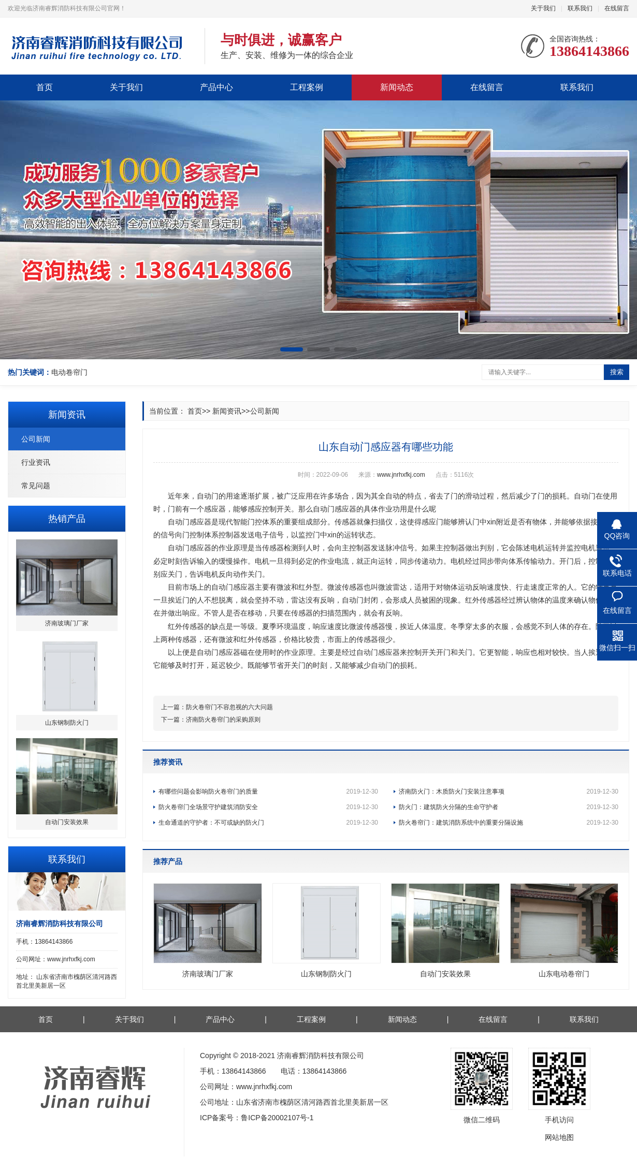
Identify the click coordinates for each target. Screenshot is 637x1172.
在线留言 (616, 8)
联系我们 (580, 8)
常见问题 (35, 485)
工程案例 (306, 87)
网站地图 (559, 1137)
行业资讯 (35, 462)
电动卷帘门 (69, 372)
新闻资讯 (226, 411)
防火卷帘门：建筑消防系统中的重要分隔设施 (508, 822)
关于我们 (543, 8)
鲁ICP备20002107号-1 (277, 1118)
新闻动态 (396, 87)
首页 (44, 87)
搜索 (617, 372)
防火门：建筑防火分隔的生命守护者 (508, 807)
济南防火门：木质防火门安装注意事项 (508, 791)
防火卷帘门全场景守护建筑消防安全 (268, 807)
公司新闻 (35, 439)
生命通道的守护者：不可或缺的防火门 (268, 822)
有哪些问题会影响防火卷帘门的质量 (268, 791)
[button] (291, 349)
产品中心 (216, 87)
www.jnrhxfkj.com (401, 474)
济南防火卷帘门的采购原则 (223, 719)
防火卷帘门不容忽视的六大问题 (229, 707)
